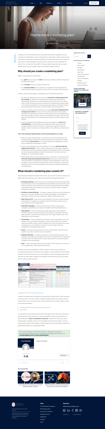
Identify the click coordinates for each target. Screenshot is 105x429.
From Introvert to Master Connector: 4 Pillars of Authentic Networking (57, 380)
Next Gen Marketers (83, 78)
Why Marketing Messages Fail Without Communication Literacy (30, 380)
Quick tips (80, 72)
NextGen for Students (46, 411)
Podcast (42, 419)
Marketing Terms (45, 414)
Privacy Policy (85, 129)
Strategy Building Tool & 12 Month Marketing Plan (34, 335)
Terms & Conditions (77, 414)
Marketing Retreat (82, 85)
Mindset (79, 80)
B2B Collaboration (45, 409)
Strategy (79, 67)
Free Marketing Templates (47, 406)
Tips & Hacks (81, 65)
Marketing (52, 38)
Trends (79, 63)
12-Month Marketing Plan (36, 293)
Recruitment (81, 70)
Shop (41, 422)
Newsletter (43, 417)
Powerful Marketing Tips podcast (82, 75)
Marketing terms (82, 83)
